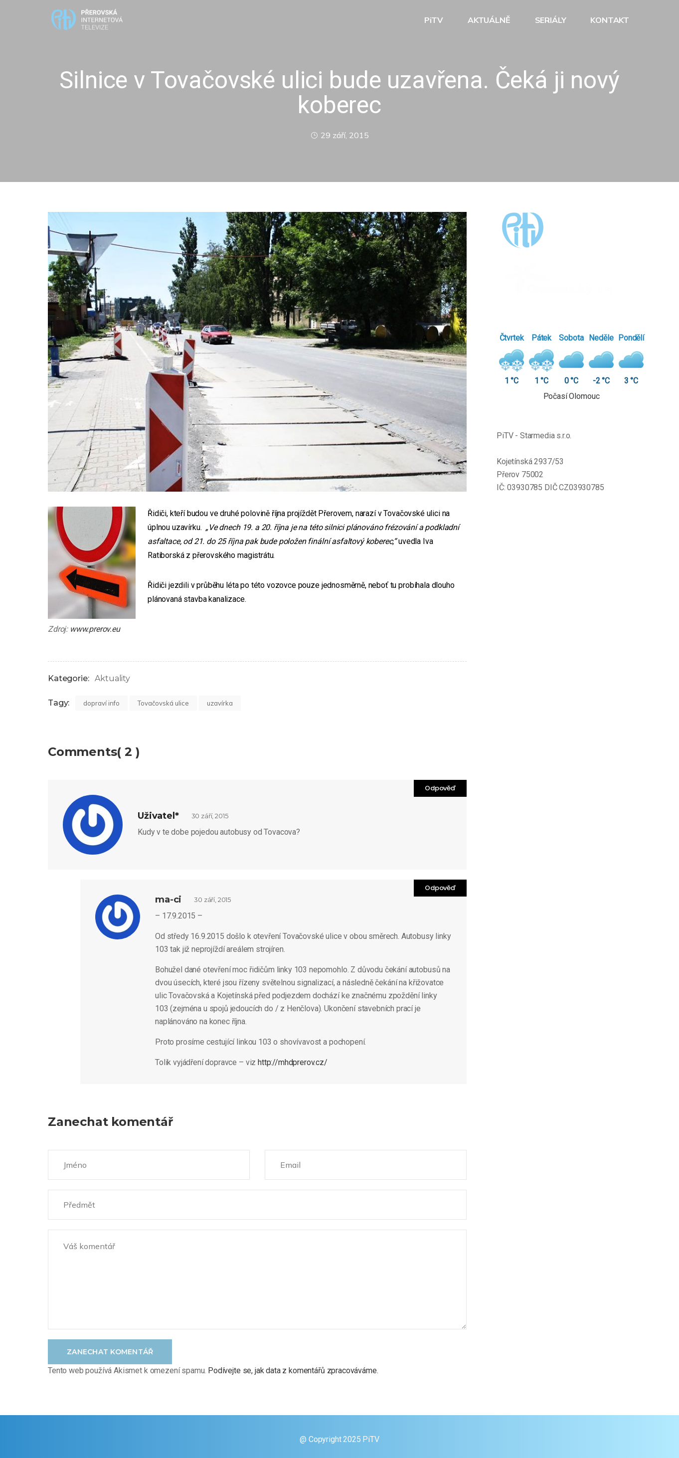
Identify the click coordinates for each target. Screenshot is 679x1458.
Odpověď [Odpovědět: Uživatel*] (440, 788)
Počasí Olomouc (571, 396)
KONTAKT (610, 20)
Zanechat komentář (110, 1351)
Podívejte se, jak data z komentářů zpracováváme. (293, 1370)
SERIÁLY (551, 20)
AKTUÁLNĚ (490, 20)
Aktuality (112, 678)
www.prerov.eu (95, 629)
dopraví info (101, 703)
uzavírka (220, 703)
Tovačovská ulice (163, 703)
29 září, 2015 (340, 135)
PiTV (434, 20)
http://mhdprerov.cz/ (293, 1062)
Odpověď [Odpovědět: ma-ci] (440, 888)
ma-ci (168, 899)
